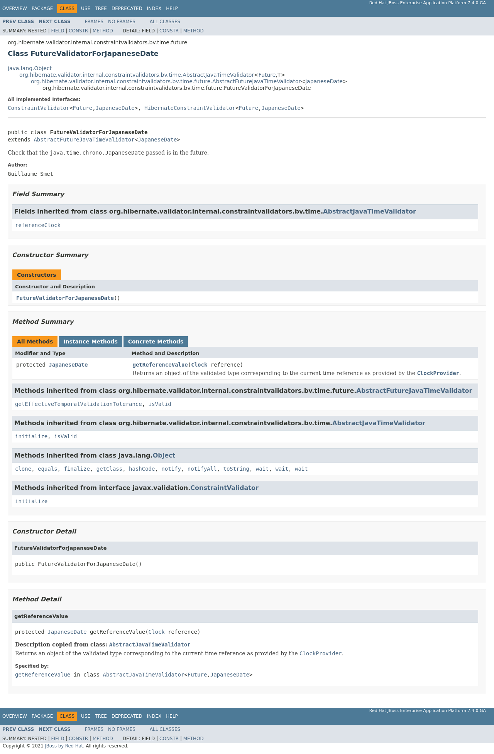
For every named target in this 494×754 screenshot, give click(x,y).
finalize (77, 469)
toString (236, 469)
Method (103, 31)
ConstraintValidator (38, 108)
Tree (101, 8)
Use (85, 8)
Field (57, 31)
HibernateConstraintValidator (189, 108)
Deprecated (127, 8)
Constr (78, 31)
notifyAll (202, 469)
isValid (160, 404)
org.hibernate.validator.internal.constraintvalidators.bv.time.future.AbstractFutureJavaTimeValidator (166, 81)
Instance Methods (90, 341)
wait (262, 469)
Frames (94, 21)
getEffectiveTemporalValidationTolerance (78, 404)
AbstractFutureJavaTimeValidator (84, 139)
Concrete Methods (156, 341)
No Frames (121, 21)
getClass (109, 469)
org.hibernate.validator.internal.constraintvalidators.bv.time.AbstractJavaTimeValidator (136, 75)
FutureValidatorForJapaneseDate (65, 298)
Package (42, 8)
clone (23, 469)
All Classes (165, 21)
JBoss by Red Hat (64, 746)
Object (164, 455)
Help (172, 8)
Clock (199, 365)
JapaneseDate (324, 81)
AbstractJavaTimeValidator (369, 211)
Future (267, 75)
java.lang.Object (30, 68)
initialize (31, 436)
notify (171, 469)
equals (48, 469)
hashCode (142, 469)
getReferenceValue (160, 365)
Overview (14, 8)
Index (154, 8)
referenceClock (38, 225)
